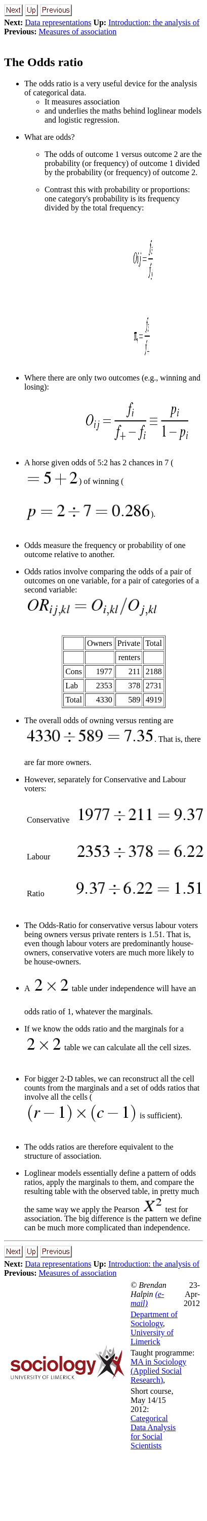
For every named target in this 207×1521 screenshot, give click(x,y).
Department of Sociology (154, 1319)
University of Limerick (152, 1337)
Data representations (58, 22)
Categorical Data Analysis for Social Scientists (153, 1432)
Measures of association (78, 31)
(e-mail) (147, 1299)
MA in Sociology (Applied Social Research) (158, 1370)
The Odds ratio (43, 62)
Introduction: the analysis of (153, 22)
